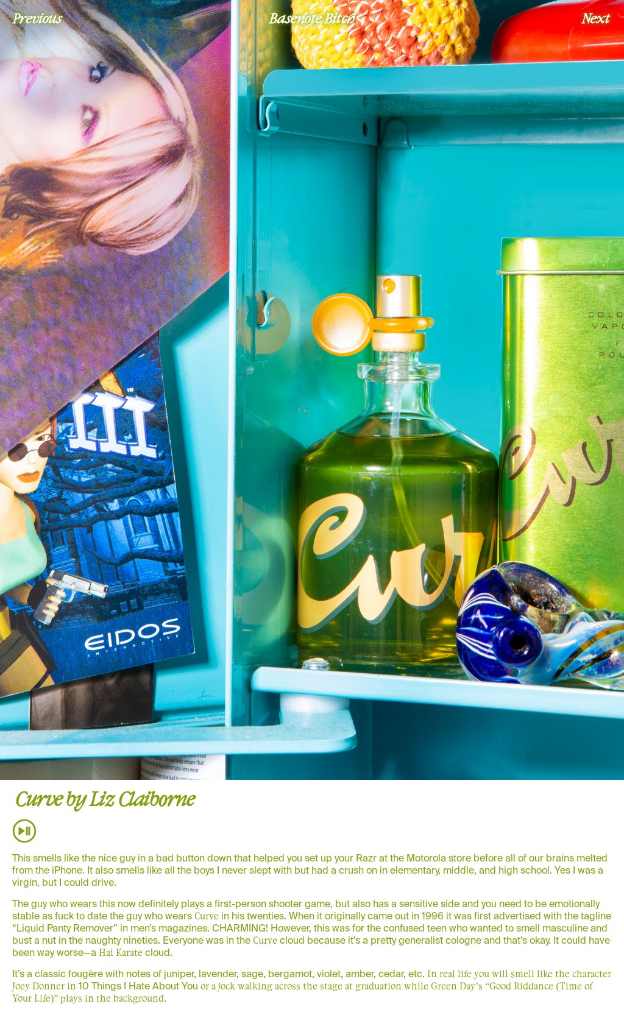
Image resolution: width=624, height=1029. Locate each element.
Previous (37, 17)
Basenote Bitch (312, 17)
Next (596, 17)
